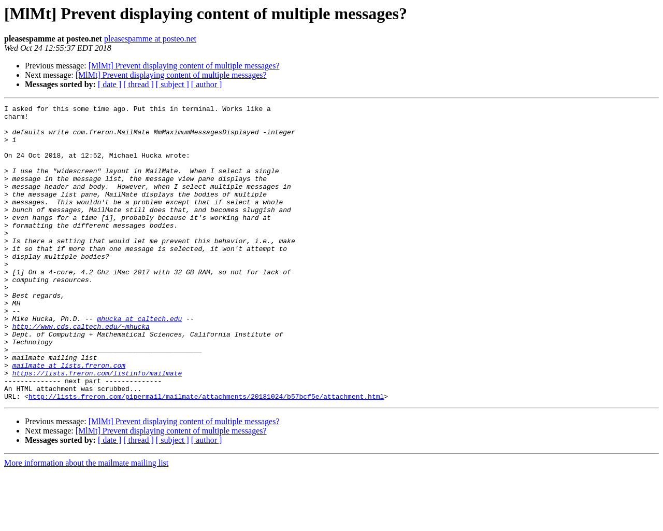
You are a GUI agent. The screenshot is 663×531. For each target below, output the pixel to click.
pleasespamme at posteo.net (150, 38)
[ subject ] (172, 84)
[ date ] (109, 84)
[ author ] (206, 84)
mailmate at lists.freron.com (68, 418)
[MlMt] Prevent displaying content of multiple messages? (184, 65)
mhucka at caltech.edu (139, 362)
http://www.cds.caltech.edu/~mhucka (81, 371)
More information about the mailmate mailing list (86, 522)
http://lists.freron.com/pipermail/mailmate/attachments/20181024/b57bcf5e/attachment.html (206, 455)
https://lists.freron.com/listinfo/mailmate (97, 427)
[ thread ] (138, 84)
